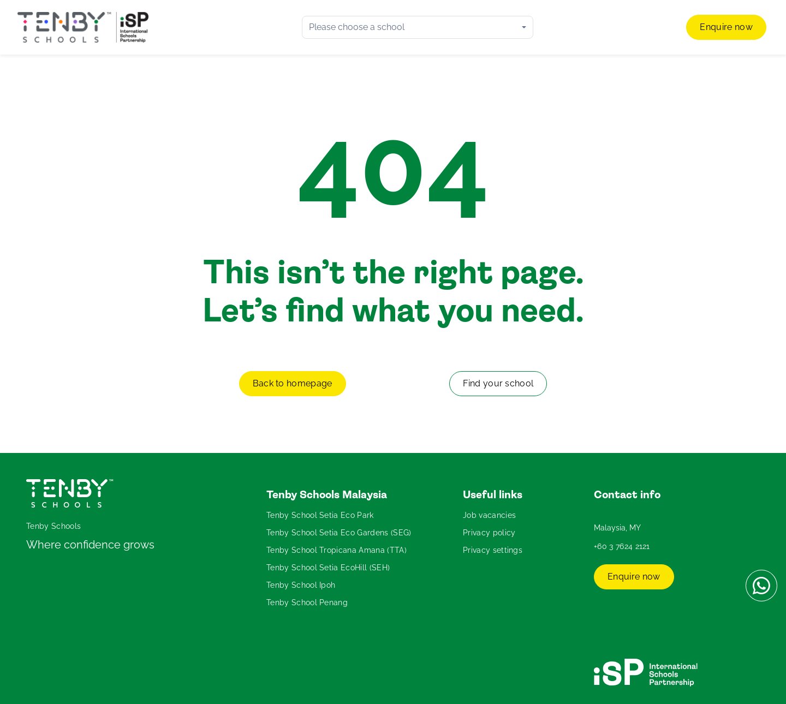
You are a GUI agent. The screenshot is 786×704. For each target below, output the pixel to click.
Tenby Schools (53, 526)
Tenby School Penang (307, 602)
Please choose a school (356, 27)
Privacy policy (489, 532)
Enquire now (726, 27)
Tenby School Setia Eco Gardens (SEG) (339, 532)
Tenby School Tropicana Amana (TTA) (336, 550)
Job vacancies (489, 515)
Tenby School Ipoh (300, 585)
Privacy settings (492, 550)
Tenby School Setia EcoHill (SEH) (328, 567)
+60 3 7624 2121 (622, 546)
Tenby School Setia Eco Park (320, 515)
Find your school (498, 383)
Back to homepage (292, 383)
